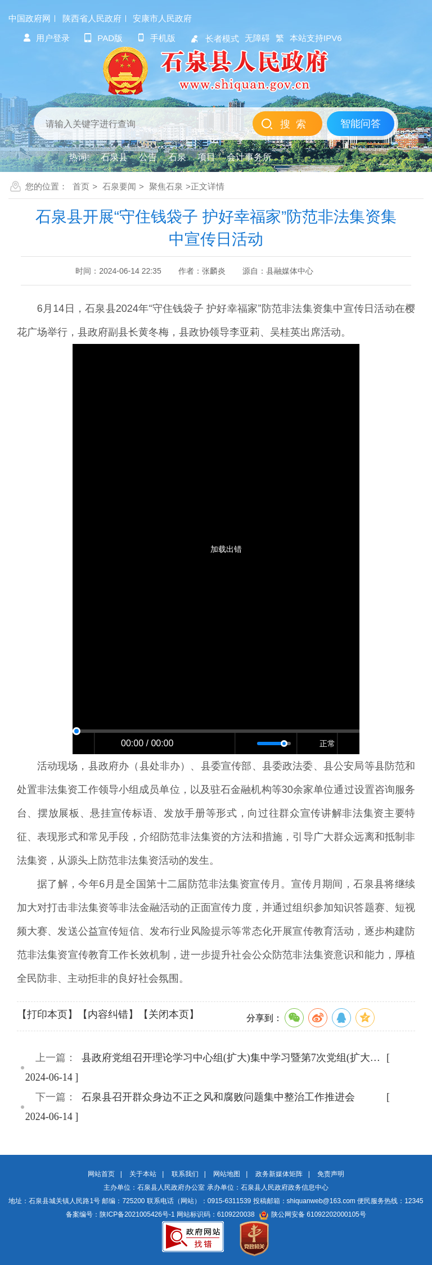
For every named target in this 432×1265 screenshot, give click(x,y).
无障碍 (257, 38)
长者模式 (214, 38)
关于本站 (142, 1174)
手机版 (156, 38)
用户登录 (46, 38)
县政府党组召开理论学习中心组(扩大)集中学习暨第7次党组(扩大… (231, 1057)
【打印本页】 (47, 1014)
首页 (81, 186)
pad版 (103, 38)
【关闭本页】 (168, 1014)
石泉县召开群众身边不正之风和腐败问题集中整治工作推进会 (218, 1097)
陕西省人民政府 (92, 18)
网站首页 (101, 1174)
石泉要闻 (119, 186)
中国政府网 (29, 18)
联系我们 (185, 1174)
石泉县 (114, 157)
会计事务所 (249, 157)
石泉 (177, 157)
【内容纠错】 (108, 1014)
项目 (206, 157)
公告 (148, 157)
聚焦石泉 (166, 186)
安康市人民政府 (162, 18)
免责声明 (330, 1174)
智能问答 (360, 123)
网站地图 (226, 1174)
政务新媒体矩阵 (279, 1174)
